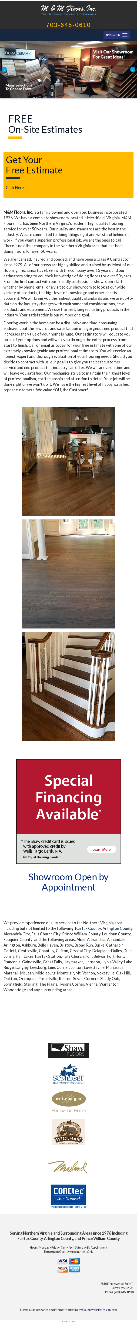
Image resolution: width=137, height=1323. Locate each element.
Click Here (15, 187)
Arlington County (118, 928)
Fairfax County (88, 928)
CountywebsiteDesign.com (99, 1310)
